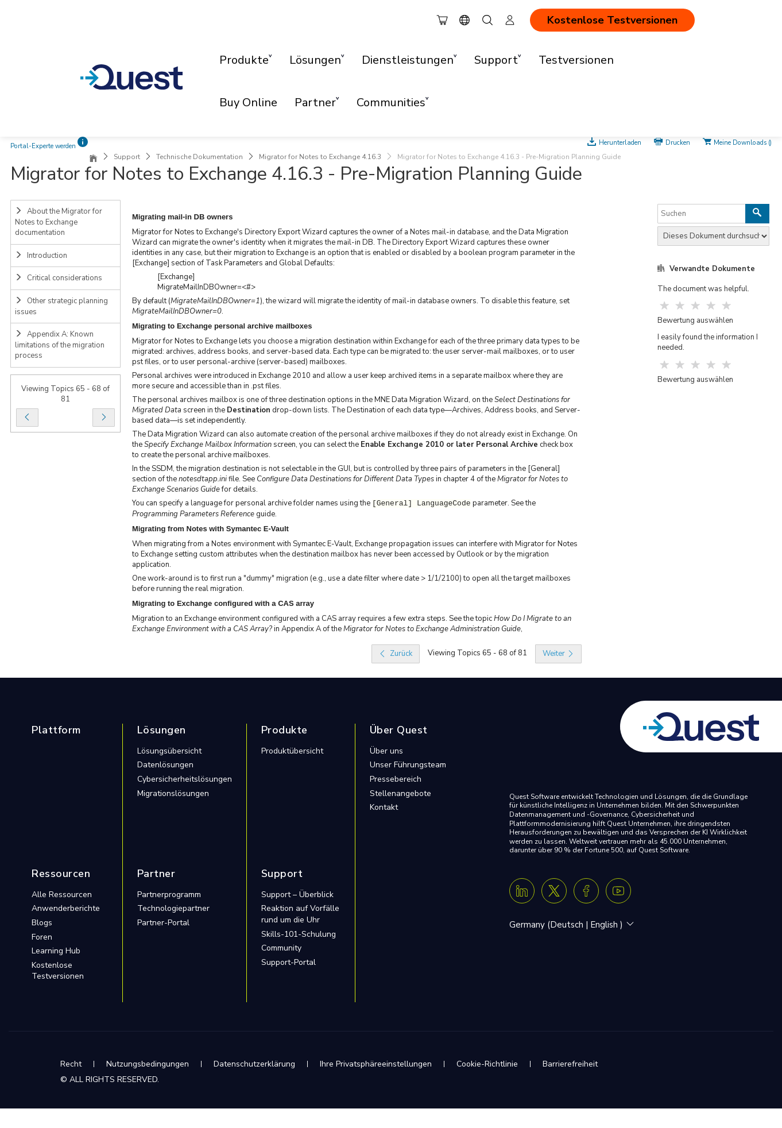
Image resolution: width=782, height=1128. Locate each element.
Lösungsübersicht (169, 750)
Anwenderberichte (66, 908)
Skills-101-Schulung (298, 934)
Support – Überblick (297, 894)
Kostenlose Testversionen (612, 20)
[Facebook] (586, 890)
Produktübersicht (292, 750)
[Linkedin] (522, 890)
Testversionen (576, 60)
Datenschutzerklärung (254, 1064)
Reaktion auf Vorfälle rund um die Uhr (300, 914)
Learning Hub (56, 950)
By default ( (151, 301)
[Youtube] (618, 890)
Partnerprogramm (169, 894)
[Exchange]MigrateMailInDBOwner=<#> (206, 282)
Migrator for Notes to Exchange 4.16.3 (320, 156)
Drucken (677, 142)
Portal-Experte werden (43, 146)
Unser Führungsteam (408, 764)
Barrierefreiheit (570, 1064)
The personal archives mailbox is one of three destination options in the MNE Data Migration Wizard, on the (313, 400)
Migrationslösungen (173, 793)
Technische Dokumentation (199, 156)
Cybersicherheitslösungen (184, 779)
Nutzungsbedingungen (147, 1064)
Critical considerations (58, 278)
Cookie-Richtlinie (487, 1064)
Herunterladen (621, 142)
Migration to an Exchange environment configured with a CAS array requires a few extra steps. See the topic (313, 618)
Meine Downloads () (743, 142)
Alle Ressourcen (62, 894)
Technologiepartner (173, 908)
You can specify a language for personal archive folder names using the (252, 503)
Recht (71, 1064)
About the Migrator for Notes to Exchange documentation (58, 222)
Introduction (41, 255)
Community (281, 947)
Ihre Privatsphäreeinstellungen (376, 1064)
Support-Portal (288, 962)
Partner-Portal (163, 922)
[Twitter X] (554, 890)
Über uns (386, 750)
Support (127, 156)
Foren (42, 937)
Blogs (42, 922)
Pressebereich (395, 779)
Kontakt (384, 807)
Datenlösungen (165, 764)
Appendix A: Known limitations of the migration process (59, 345)
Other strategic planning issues (61, 306)
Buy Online (248, 102)
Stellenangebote (400, 793)
